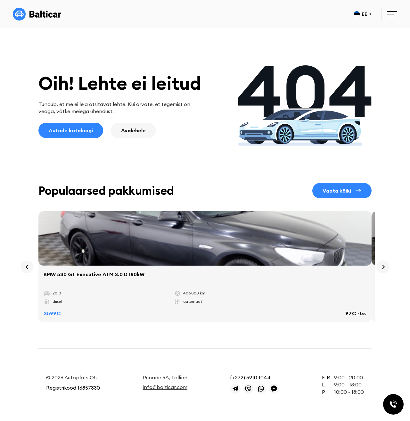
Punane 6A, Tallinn (165, 377)
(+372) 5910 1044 (250, 377)
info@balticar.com (165, 387)
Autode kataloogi (71, 130)
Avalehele (133, 130)
